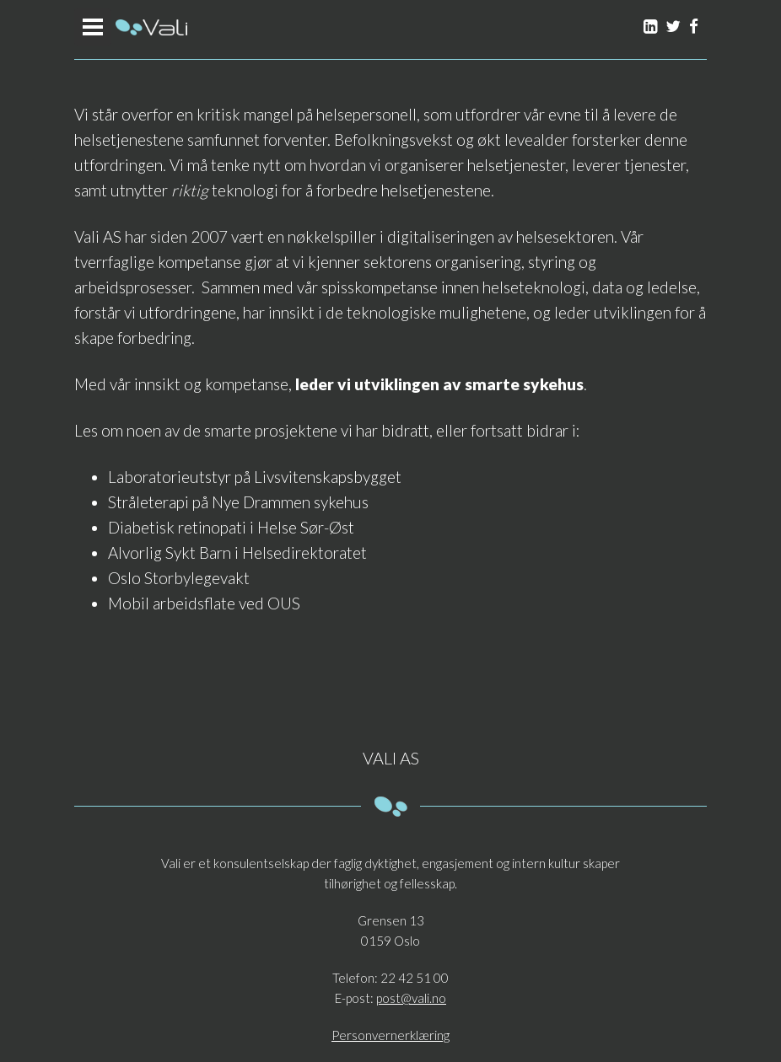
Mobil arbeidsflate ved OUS (204, 603)
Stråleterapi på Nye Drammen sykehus (238, 502)
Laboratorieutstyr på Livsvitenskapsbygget (254, 476)
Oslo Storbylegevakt (179, 577)
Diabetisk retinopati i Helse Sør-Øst (231, 527)
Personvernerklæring (390, 1035)
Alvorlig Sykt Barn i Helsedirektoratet (237, 552)
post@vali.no (411, 998)
